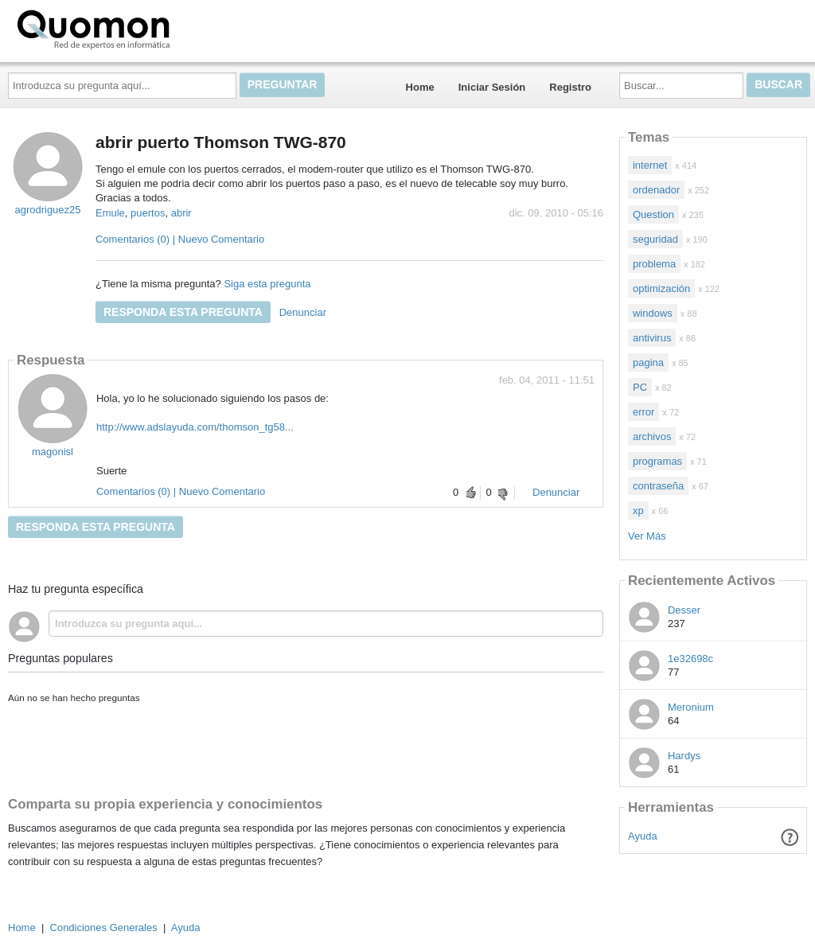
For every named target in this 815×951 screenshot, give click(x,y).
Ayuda (642, 836)
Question (653, 214)
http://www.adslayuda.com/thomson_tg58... (195, 427)
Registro (570, 87)
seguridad (655, 239)
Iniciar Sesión (492, 87)
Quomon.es (144, 28)
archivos (652, 436)
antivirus (652, 338)
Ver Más (647, 536)
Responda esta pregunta (183, 312)
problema (654, 264)
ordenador (656, 190)
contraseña (658, 486)
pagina (648, 362)
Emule (110, 213)
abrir (181, 213)
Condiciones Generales (104, 927)
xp (638, 510)
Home (420, 87)
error (643, 412)
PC (640, 387)
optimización (661, 288)
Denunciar (302, 312)
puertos (148, 213)
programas (657, 461)
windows (653, 313)
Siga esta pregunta (267, 284)
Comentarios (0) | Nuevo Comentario (180, 239)
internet (650, 165)
